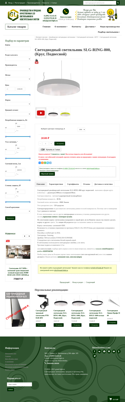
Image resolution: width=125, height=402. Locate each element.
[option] (18, 260)
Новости (45, 3)
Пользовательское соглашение (15, 364)
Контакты (76, 26)
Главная (46, 26)
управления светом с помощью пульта (57, 217)
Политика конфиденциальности (16, 367)
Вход (10, 3)
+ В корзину (60, 143)
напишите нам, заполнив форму (69, 257)
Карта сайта (10, 370)
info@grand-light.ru (50, 21)
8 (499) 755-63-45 (50, 16)
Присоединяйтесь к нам (101, 347)
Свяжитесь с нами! (58, 154)
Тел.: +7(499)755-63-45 (53, 356)
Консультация (65, 17)
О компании (60, 26)
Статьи (54, 3)
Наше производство (110, 26)
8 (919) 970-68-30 (50, 18)
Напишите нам (10, 353)
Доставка (89, 26)
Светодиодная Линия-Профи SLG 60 (114, 313)
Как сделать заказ (11, 359)
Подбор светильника (108, 32)
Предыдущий (64, 282)
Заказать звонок (53, 363)
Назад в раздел (77, 282)
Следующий (90, 282)
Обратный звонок (47, 174)
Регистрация (20, 3)
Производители (33, 3)
